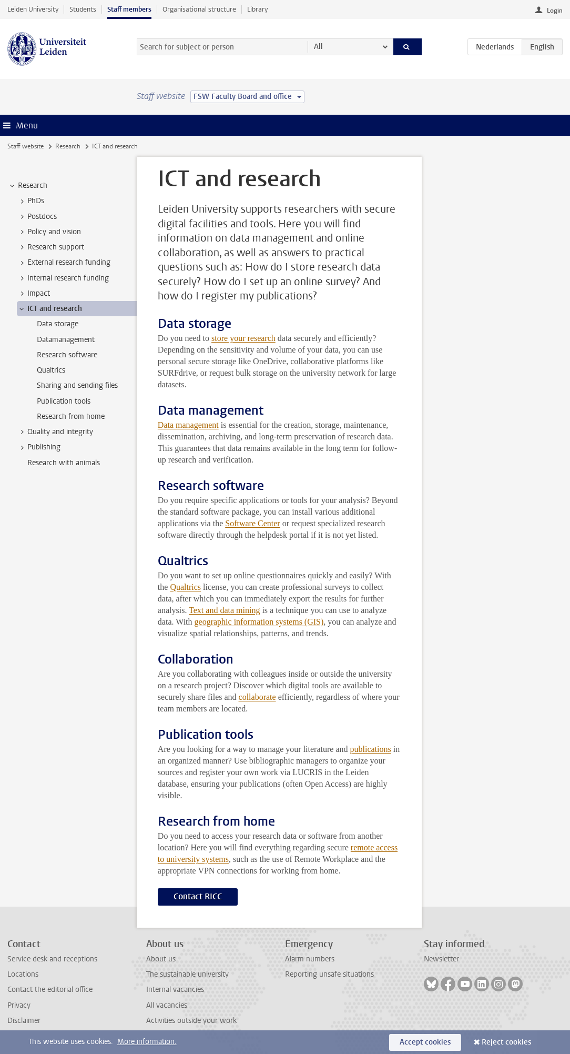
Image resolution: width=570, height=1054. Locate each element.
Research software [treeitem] (67, 355)
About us (161, 959)
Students (82, 9)
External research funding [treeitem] (63, 262)
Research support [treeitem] (50, 247)
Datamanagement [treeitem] (66, 340)
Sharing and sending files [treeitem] (77, 385)
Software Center (252, 523)
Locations (22, 974)
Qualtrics (185, 587)
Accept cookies (425, 1042)
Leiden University (32, 9)
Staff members (129, 9)
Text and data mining (224, 610)
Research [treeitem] (27, 185)
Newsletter (441, 959)
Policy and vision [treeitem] (49, 232)
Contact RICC (198, 896)
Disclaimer (23, 1021)
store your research (243, 338)
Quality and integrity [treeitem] (55, 432)
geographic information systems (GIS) (259, 621)
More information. (147, 1042)
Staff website (25, 146)
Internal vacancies (175, 990)
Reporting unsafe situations (329, 974)
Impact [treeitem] (33, 293)
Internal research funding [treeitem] (63, 278)
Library (257, 9)
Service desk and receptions (52, 959)
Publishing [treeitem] (38, 447)
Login (555, 10)
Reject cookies (506, 1042)
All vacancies (166, 1005)
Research (67, 146)
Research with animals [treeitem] (63, 463)
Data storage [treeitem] (57, 324)
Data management (188, 424)
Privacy (18, 1005)
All (318, 47)
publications (370, 749)
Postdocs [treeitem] (37, 217)
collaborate (257, 696)
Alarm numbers (309, 959)
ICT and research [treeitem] (49, 309)
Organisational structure (199, 9)
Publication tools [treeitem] (63, 401)
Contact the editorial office (50, 990)
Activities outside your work (191, 1021)
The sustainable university (187, 974)
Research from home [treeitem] (71, 416)
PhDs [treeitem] (30, 201)
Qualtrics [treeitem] (51, 370)
